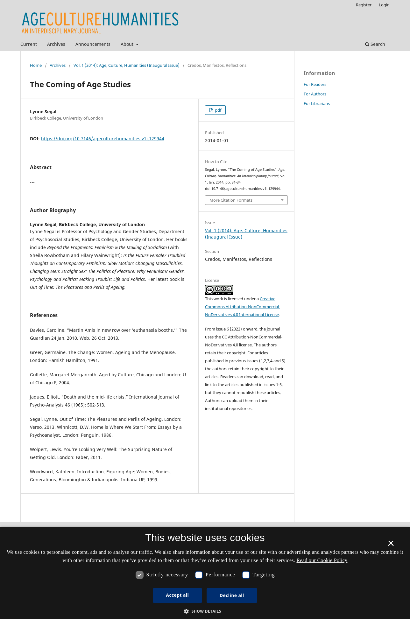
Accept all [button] (177, 595)
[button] (205, 611)
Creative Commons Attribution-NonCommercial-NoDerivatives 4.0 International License (242, 306)
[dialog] (205, 573)
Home (36, 65)
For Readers (315, 84)
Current (28, 44)
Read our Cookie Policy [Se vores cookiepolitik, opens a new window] (321, 560)
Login (384, 5)
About (128, 44)
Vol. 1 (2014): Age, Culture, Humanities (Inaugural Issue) (127, 65)
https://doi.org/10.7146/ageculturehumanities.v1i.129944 (102, 139)
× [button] (390, 545)
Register (363, 5)
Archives (56, 44)
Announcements (92, 44)
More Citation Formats (230, 200)
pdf (217, 110)
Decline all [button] (232, 595)
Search (375, 44)
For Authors (315, 94)
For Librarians (317, 103)
